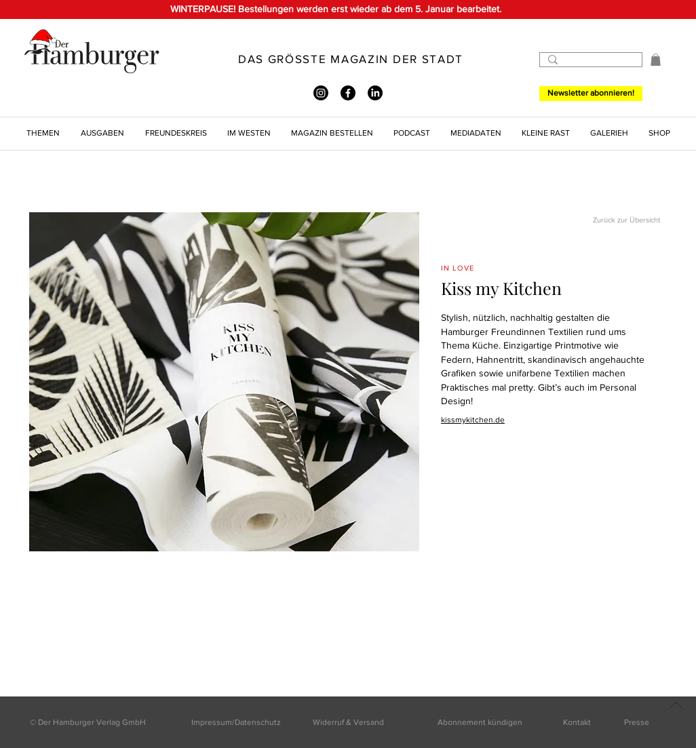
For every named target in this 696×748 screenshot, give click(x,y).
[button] (656, 60)
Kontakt (577, 722)
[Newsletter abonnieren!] (590, 93)
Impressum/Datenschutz (236, 722)
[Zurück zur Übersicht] (612, 220)
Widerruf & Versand (348, 722)
